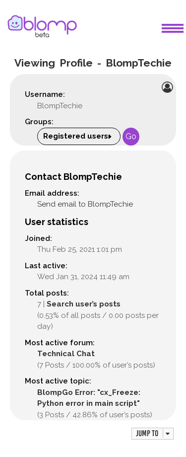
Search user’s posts (84, 304)
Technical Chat (66, 353)
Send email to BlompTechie (85, 204)
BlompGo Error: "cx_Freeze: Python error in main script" (88, 398)
